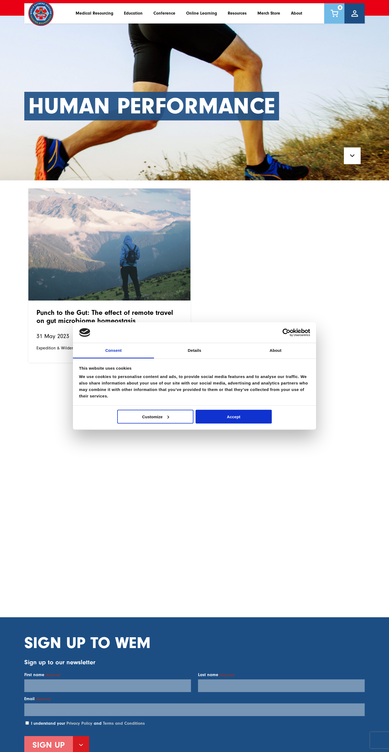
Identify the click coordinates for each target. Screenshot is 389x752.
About (296, 32)
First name (42, 674)
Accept (233, 416)
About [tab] (275, 350)
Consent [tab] (113, 350)
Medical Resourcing (94, 32)
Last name (216, 674)
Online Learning (201, 32)
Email (37, 698)
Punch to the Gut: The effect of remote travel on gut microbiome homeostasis (104, 317)
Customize (155, 416)
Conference (164, 32)
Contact (279, 8)
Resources (237, 32)
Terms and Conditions (124, 723)
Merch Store (268, 32)
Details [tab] (194, 350)
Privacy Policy (79, 723)
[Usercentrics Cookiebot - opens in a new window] (286, 332)
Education (133, 32)
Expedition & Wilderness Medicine (68, 348)
